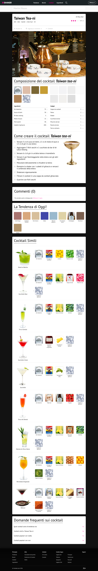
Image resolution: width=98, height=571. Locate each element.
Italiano (69, 562)
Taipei (82, 17)
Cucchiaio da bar (55, 119)
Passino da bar (54, 125)
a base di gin (30, 22)
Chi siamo (44, 554)
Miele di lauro (18, 119)
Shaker (52, 115)
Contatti (44, 557)
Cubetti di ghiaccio (19, 125)
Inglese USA (59, 562)
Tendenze (36, 3)
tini (35, 22)
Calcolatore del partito (29, 554)
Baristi (44, 3)
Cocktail (51, 3)
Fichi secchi (17, 122)
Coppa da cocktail (55, 109)
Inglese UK (58, 554)
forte (15, 22)
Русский (70, 560)
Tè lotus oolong (18, 115)
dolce (18, 22)
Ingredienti (60, 3)
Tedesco (58, 557)
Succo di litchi (18, 112)
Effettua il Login (92, 3)
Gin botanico (17, 109)
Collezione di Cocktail (29, 557)
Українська (70, 557)
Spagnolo (58, 560)
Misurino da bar (55, 122)
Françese (70, 554)
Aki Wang (78, 17)
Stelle (25, 560)
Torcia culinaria (54, 128)
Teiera (52, 112)
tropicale (23, 22)
